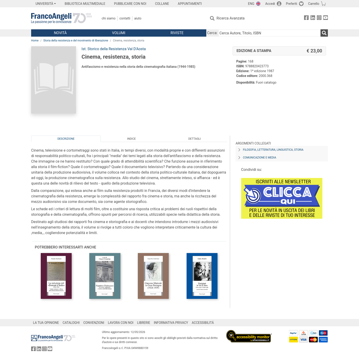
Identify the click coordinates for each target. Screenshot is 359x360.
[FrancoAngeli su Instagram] (319, 18)
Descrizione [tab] (65, 138)
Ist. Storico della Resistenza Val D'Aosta (114, 49)
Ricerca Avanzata (231, 18)
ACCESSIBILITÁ (203, 323)
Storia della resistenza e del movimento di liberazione (75, 40)
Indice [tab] (131, 138)
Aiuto (137, 18)
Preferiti (291, 3)
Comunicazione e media (259, 157)
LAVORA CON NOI (120, 323)
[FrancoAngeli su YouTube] (325, 18)
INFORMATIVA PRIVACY (171, 323)
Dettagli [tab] (194, 138)
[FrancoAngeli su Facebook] (306, 18)
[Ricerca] (324, 33)
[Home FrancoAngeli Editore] (61, 18)
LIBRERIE (143, 323)
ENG (251, 3)
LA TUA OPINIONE (46, 323)
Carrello (313, 3)
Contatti (124, 18)
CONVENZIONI (93, 323)
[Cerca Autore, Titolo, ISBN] (269, 33)
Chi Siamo (108, 18)
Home (34, 40)
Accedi (270, 3)
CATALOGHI (71, 323)
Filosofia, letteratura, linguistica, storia (273, 149)
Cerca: (212, 33)
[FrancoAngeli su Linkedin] (312, 18)
